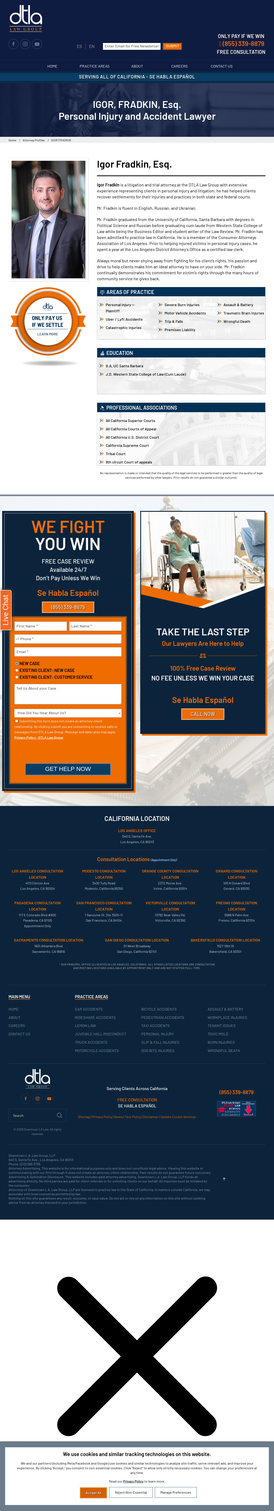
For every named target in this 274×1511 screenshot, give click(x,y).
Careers (179, 66)
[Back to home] (26, 18)
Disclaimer (151, 1117)
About (137, 66)
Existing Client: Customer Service (56, 677)
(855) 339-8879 (68, 607)
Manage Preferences (175, 1492)
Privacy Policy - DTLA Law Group (38, 737)
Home (52, 66)
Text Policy (133, 1117)
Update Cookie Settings (178, 1117)
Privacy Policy (102, 1117)
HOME (14, 1009)
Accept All (93, 1493)
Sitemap (84, 1117)
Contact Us (222, 66)
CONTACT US (19, 1033)
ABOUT (14, 1017)
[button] (224, 1179)
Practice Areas (95, 66)
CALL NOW (203, 714)
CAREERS (17, 1025)
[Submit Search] (59, 1115)
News (118, 1117)
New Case (29, 663)
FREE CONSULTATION (137, 1099)
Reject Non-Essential (131, 1492)
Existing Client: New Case (47, 670)
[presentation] (68, 752)
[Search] (37, 1115)
